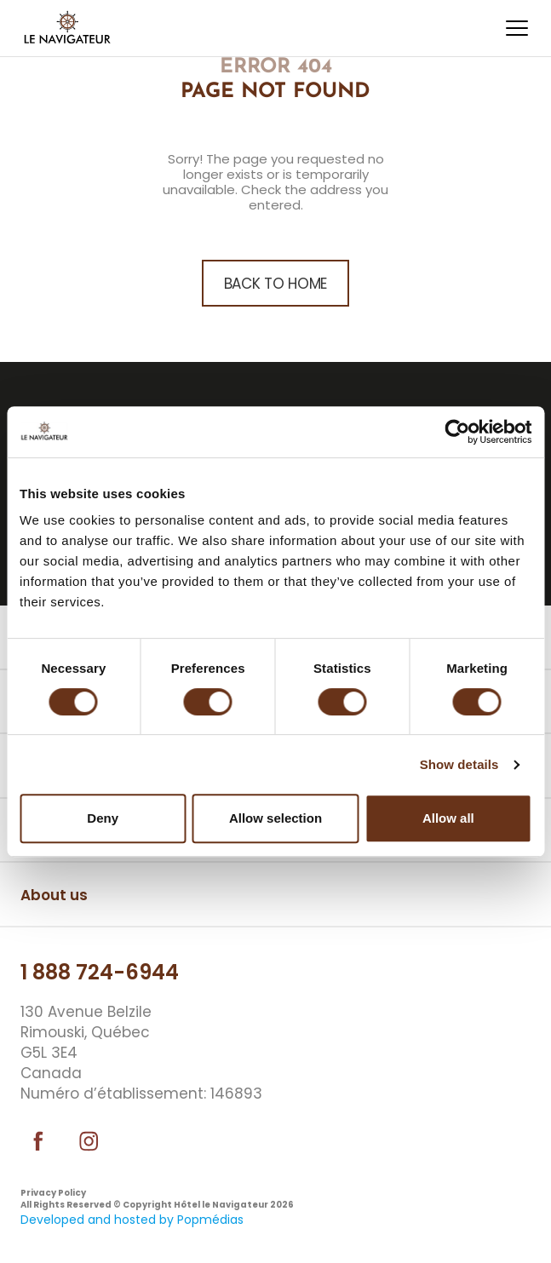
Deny (102, 818)
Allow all (448, 818)
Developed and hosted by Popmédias (132, 1219)
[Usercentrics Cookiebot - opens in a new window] (456, 432)
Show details (459, 764)
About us (54, 895)
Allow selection (275, 818)
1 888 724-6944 (99, 972)
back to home (275, 283)
